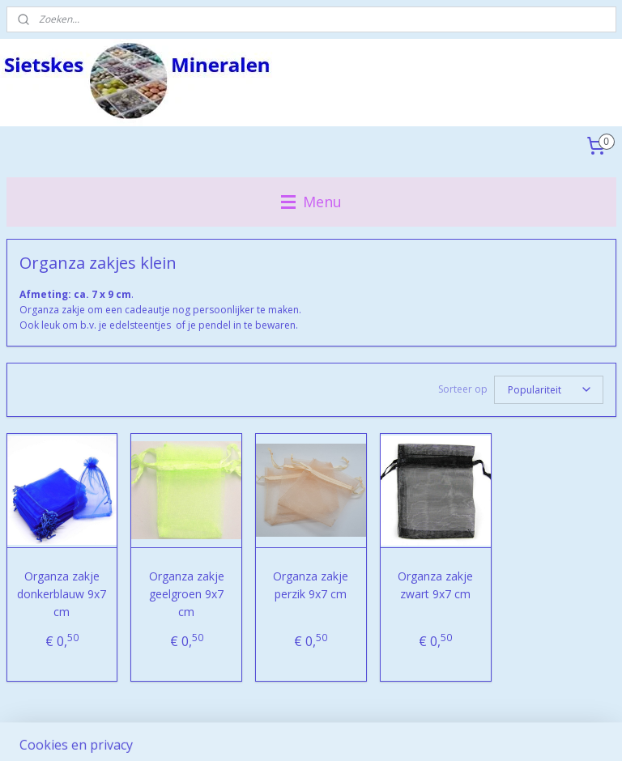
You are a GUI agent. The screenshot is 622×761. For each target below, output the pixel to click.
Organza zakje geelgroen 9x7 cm (186, 594)
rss (295, 731)
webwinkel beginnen (357, 731)
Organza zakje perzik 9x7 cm (310, 585)
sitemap (261, 731)
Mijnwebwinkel (498, 731)
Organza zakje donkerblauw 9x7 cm (61, 594)
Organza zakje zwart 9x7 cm (435, 585)
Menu (311, 201)
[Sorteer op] (549, 389)
